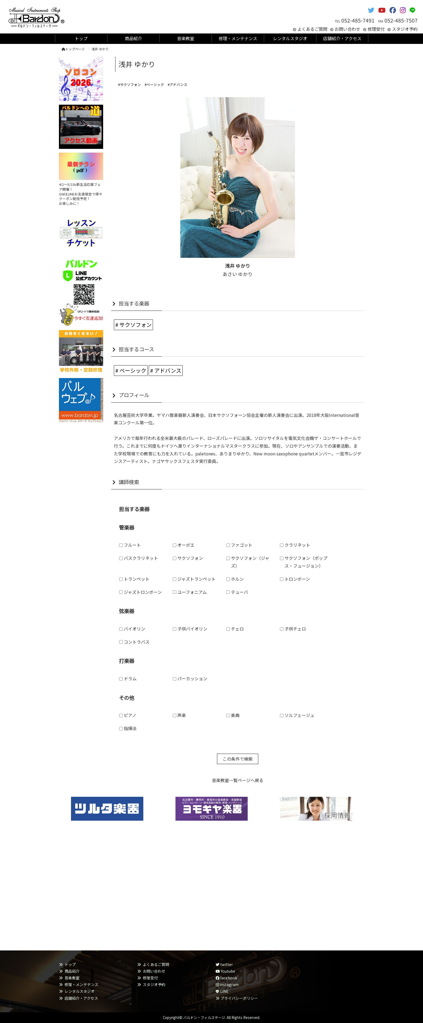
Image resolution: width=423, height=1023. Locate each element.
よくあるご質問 (312, 29)
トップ (70, 964)
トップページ (73, 49)
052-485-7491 (358, 20)
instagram (227, 984)
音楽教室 (72, 977)
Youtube (225, 971)
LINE (224, 991)
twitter (224, 964)
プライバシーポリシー (239, 998)
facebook (226, 977)
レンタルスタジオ (80, 991)
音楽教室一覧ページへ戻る (237, 780)
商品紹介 (72, 971)
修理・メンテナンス (81, 984)
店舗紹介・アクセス (81, 998)
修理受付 (376, 29)
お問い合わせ (347, 29)
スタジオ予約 (405, 29)
